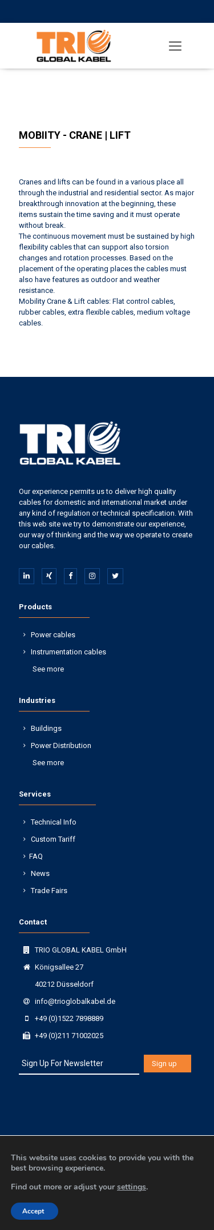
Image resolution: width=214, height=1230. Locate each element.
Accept (33, 1211)
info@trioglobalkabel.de (75, 1001)
